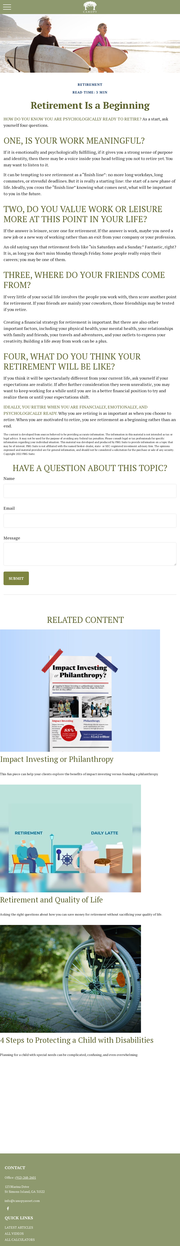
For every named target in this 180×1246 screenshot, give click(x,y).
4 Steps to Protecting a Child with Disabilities (77, 1040)
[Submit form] (16, 578)
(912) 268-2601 (25, 1177)
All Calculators (20, 1239)
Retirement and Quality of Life (51, 899)
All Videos (14, 1233)
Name (9, 478)
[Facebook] (8, 1208)
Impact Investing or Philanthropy (56, 759)
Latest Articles (19, 1227)
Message (12, 538)
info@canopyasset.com (22, 1200)
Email (9, 508)
